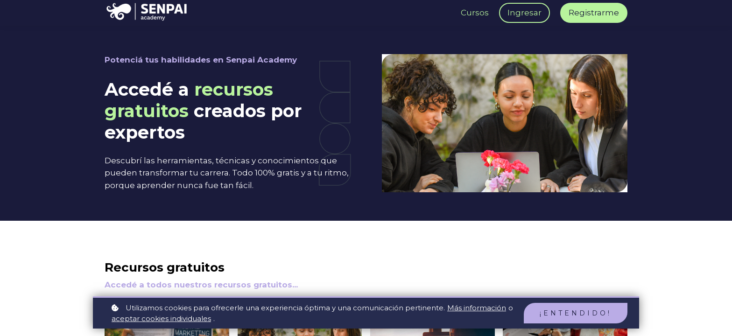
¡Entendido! (576, 313)
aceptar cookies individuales (161, 318)
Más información (476, 307)
